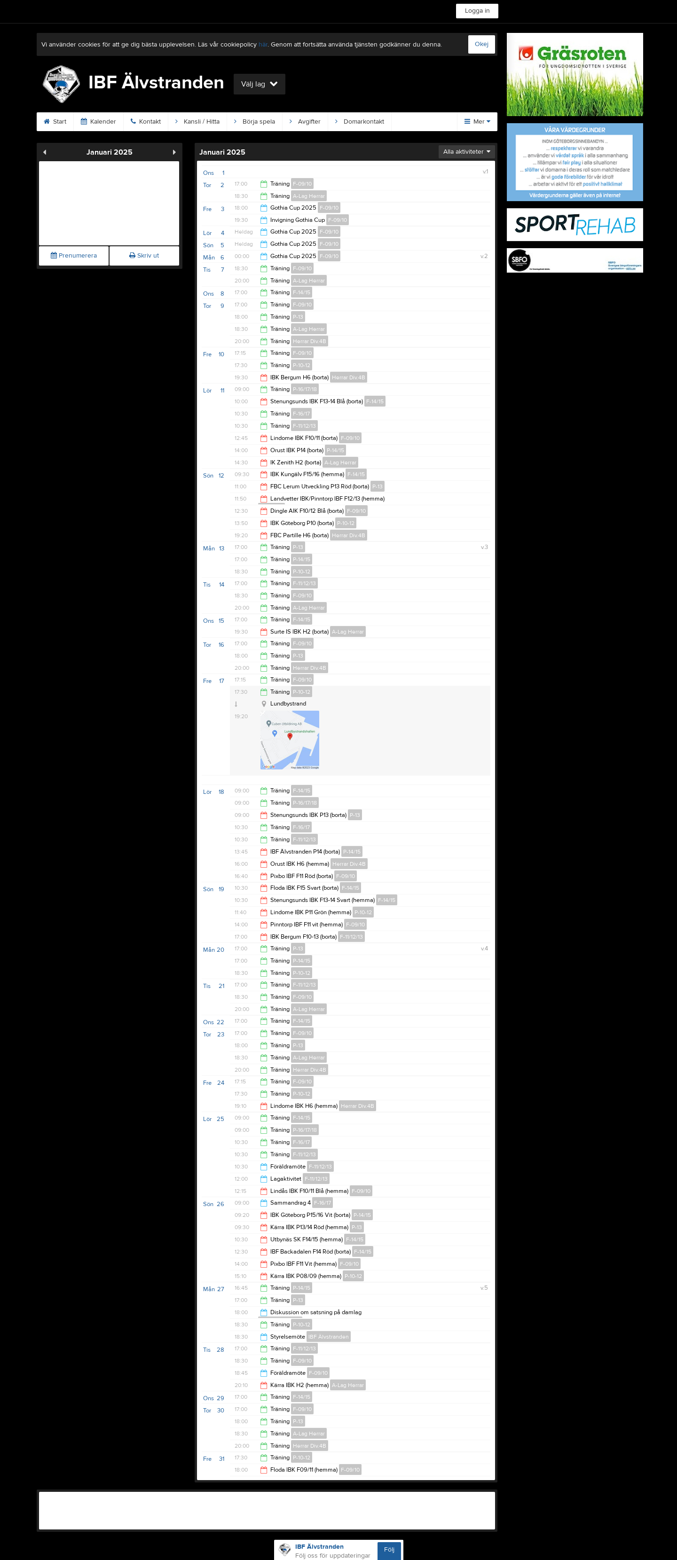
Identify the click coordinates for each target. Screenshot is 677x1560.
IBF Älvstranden (328, 1337)
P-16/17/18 (305, 389)
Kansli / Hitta (197, 122)
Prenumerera (74, 255)
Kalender (98, 122)
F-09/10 (302, 184)
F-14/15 (301, 292)
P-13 (298, 317)
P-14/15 (335, 450)
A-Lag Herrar (309, 196)
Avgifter (305, 122)
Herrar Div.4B (309, 341)
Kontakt (146, 122)
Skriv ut (144, 255)
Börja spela (254, 122)
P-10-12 (301, 365)
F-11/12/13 (304, 426)
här (263, 44)
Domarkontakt (359, 122)
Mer (477, 122)
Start (55, 122)
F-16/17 (301, 413)
